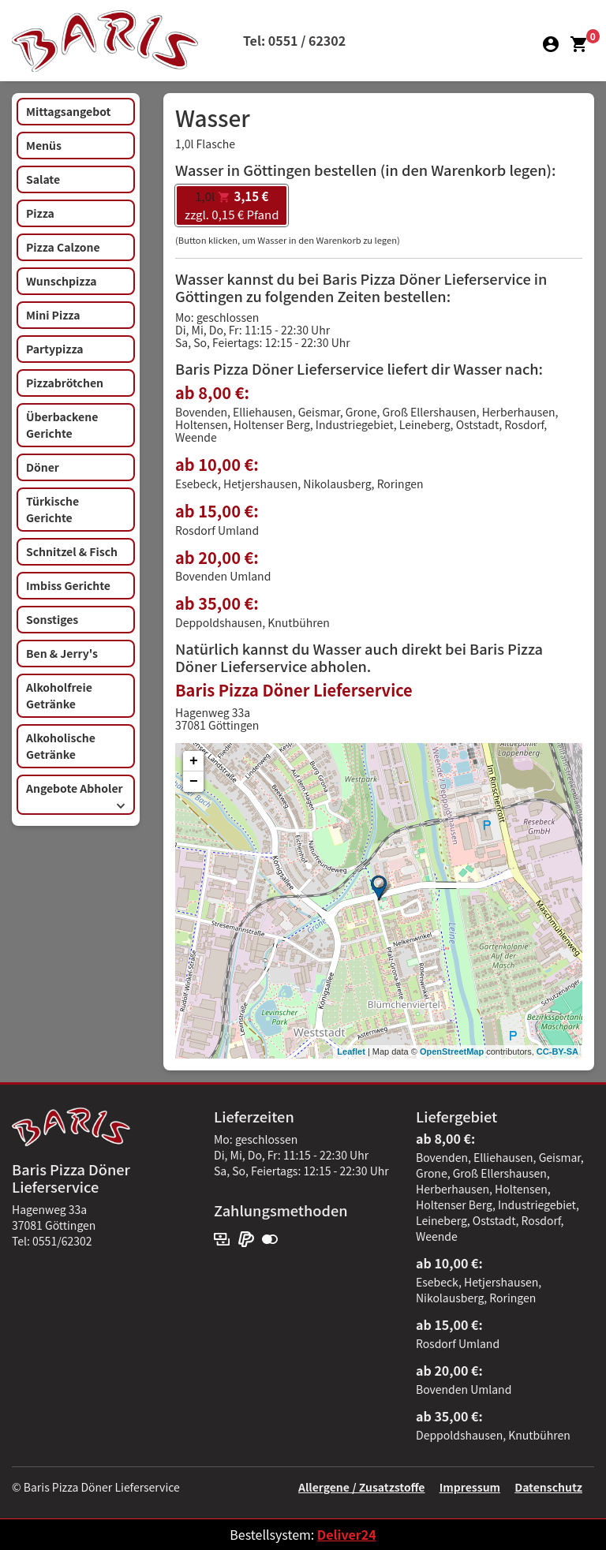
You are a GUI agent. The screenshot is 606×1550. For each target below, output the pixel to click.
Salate (43, 179)
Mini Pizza (53, 315)
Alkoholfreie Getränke (59, 695)
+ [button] (193, 761)
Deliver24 (346, 1534)
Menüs (44, 145)
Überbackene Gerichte (62, 425)
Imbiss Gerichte (68, 585)
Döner (42, 467)
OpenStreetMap (452, 1051)
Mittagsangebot (68, 111)
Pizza (40, 213)
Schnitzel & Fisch (72, 551)
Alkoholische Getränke (60, 746)
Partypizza (55, 349)
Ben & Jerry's (62, 653)
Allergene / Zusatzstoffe (361, 1487)
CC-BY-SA (557, 1051)
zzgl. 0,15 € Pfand (232, 205)
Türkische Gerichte (52, 509)
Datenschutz (548, 1487)
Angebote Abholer (75, 794)
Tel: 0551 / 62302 (294, 40)
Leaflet (351, 1051)
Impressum (470, 1487)
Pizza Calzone (63, 247)
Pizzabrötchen (64, 382)
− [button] (193, 781)
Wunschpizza (61, 281)
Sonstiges (52, 619)
